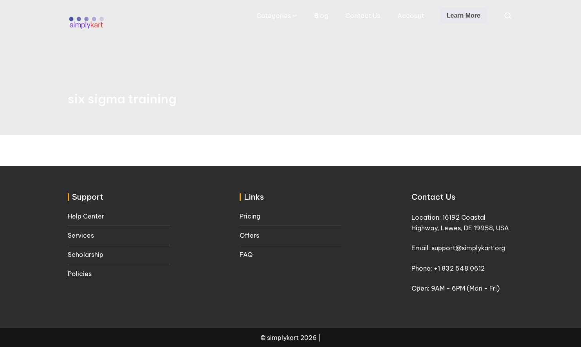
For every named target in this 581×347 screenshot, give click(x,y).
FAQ (246, 254)
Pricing (250, 216)
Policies (80, 274)
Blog (321, 16)
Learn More (463, 15)
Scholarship (85, 254)
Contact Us (362, 16)
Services (81, 235)
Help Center (86, 216)
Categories (273, 16)
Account (410, 16)
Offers (249, 235)
